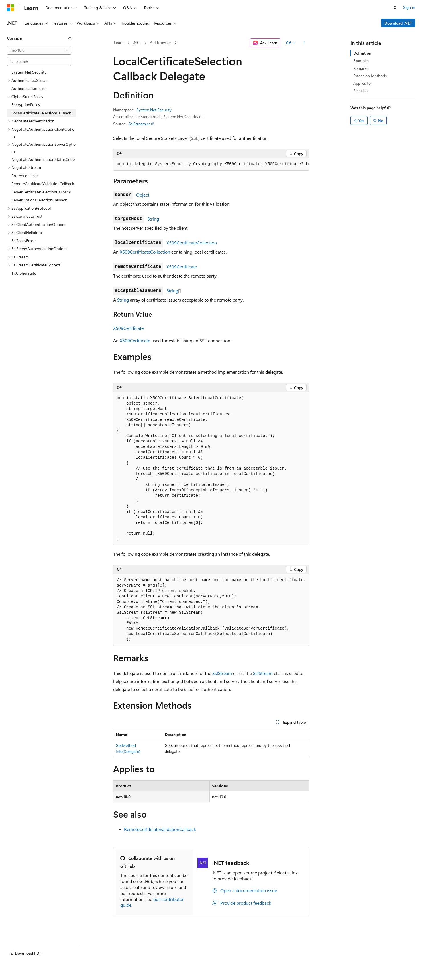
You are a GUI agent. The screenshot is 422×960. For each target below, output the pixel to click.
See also (360, 90)
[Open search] (395, 8)
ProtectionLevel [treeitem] (24, 175)
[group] (211, 164)
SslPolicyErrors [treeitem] (23, 240)
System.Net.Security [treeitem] (28, 72)
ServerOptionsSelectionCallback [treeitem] (39, 200)
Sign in (409, 7)
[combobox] (39, 50)
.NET (137, 42)
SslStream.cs (139, 123)
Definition (362, 53)
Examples (361, 60)
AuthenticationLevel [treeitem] (28, 88)
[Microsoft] (10, 7)
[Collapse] (70, 38)
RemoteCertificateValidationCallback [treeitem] (42, 183)
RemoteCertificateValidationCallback (160, 829)
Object (142, 195)
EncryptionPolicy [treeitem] (25, 104)
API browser (160, 42)
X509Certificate (181, 267)
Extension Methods (370, 75)
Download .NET (398, 23)
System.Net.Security (154, 109)
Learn (119, 42)
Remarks (360, 68)
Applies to (362, 83)
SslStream (222, 673)
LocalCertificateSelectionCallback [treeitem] (41, 113)
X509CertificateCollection (191, 243)
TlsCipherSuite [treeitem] (23, 273)
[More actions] (304, 42)
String (153, 219)
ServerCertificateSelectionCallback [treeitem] (41, 192)
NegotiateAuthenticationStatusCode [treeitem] (43, 159)
